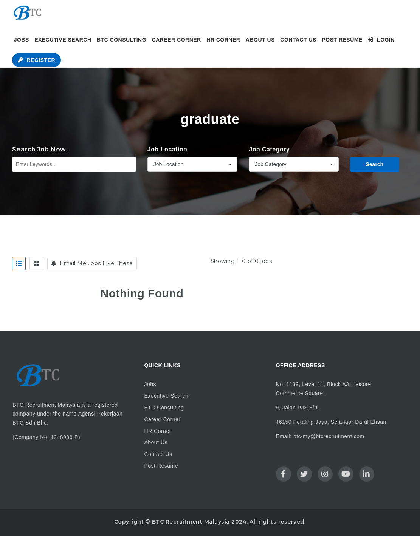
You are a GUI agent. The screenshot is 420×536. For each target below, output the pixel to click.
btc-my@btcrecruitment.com (328, 436)
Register (36, 60)
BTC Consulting (121, 40)
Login (381, 40)
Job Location (167, 149)
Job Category (269, 149)
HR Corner (223, 40)
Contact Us (298, 40)
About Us (260, 40)
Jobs (21, 40)
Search (374, 164)
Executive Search (62, 40)
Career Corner (176, 40)
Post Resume (342, 40)
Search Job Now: (40, 149)
